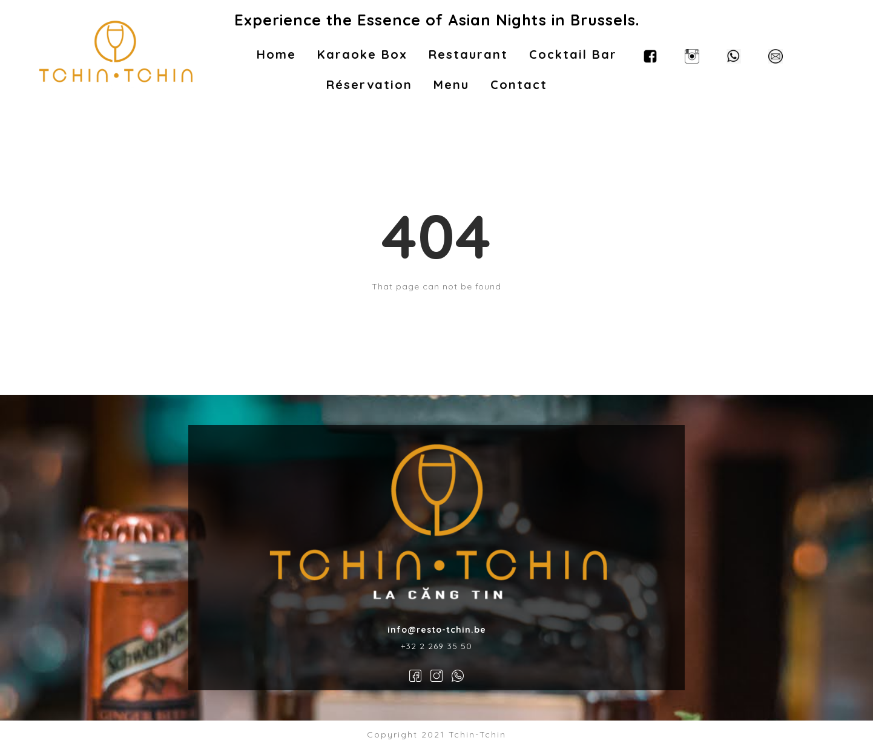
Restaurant (468, 54)
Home (276, 54)
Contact (518, 84)
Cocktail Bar (573, 54)
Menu (451, 84)
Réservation (369, 84)
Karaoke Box (362, 54)
